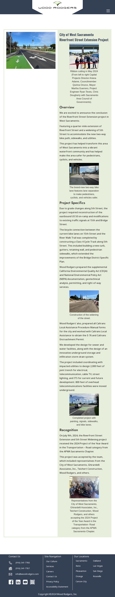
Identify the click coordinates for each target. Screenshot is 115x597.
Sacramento (81, 560)
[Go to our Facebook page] (11, 582)
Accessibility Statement (57, 586)
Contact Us (51, 576)
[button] (107, 10)
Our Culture (51, 561)
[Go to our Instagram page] (32, 582)
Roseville (97, 576)
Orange (79, 576)
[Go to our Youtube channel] (25, 582)
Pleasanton (81, 571)
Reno (78, 566)
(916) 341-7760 (23, 562)
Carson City (81, 581)
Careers (50, 571)
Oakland (97, 560)
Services (50, 566)
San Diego (98, 571)
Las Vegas (98, 566)
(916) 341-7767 (23, 568)
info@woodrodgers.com (27, 574)
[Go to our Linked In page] (18, 582)
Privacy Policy (52, 581)
